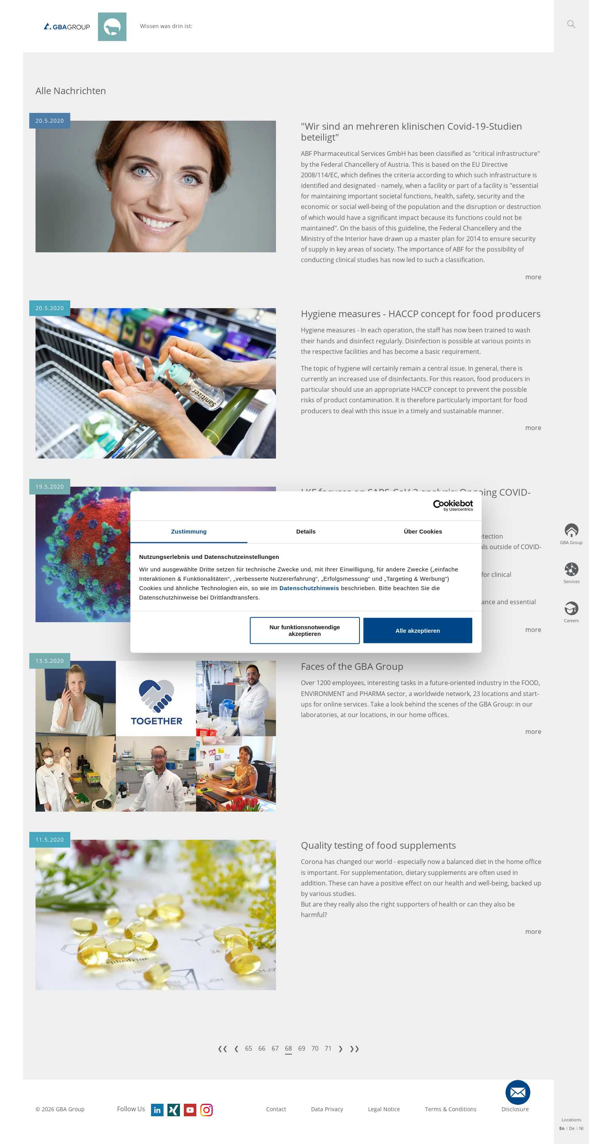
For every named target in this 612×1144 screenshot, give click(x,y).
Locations (571, 1120)
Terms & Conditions (451, 1109)
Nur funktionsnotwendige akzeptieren (304, 630)
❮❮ (222, 1048)
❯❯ (354, 1048)
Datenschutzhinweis (309, 587)
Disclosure (515, 1109)
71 (328, 1048)
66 (261, 1048)
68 (288, 1048)
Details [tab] (306, 531)
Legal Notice (384, 1109)
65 (248, 1048)
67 (275, 1048)
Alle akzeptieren (417, 630)
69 (301, 1048)
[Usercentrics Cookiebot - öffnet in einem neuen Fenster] (439, 506)
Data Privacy (327, 1109)
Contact (276, 1109)
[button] (571, 24)
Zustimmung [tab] (189, 531)
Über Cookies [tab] (423, 531)
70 (314, 1048)
